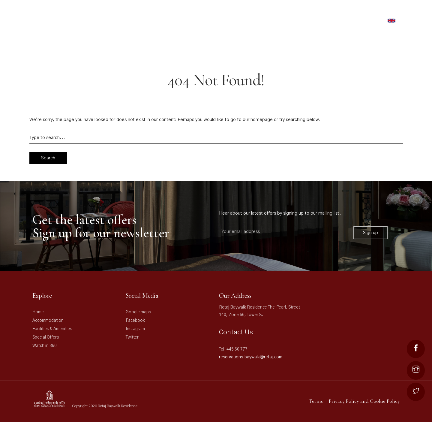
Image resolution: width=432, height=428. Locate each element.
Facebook (135, 320)
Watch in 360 (44, 346)
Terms (316, 401)
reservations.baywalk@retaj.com (250, 357)
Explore (42, 296)
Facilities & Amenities (52, 329)
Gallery (328, 13)
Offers (300, 13)
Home (38, 312)
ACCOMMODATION (233, 13)
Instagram (135, 329)
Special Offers (45, 337)
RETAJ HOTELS (191, 13)
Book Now (369, 21)
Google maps (138, 312)
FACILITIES (274, 13)
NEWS (388, 13)
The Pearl (360, 13)
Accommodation (48, 320)
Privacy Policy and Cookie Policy (364, 401)
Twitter (132, 337)
